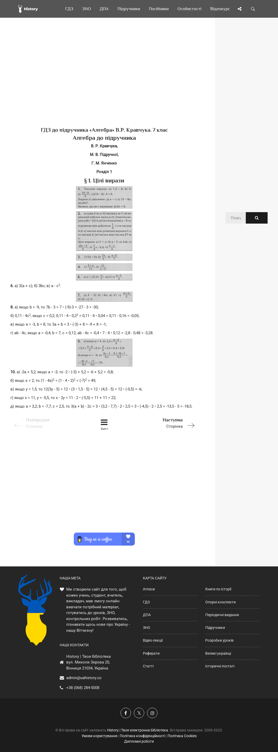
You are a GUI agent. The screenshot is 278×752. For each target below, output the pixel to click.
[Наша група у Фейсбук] (126, 713)
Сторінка (161, 422)
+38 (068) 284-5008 (82, 687)
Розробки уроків (219, 640)
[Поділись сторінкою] (239, 9)
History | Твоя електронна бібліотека (137, 730)
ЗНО (146, 627)
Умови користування (99, 736)
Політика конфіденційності (142, 736)
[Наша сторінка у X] (139, 713)
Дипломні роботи (139, 741)
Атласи (149, 589)
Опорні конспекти (220, 602)
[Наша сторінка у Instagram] (152, 713)
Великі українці (218, 653)
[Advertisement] (104, 80)
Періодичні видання (222, 615)
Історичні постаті (219, 666)
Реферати (151, 653)
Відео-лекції (153, 640)
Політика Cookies (182, 736)
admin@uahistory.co (84, 677)
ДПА (147, 615)
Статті (148, 666)
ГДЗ (146, 602)
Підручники (215, 627)
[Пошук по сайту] (253, 9)
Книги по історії (218, 589)
